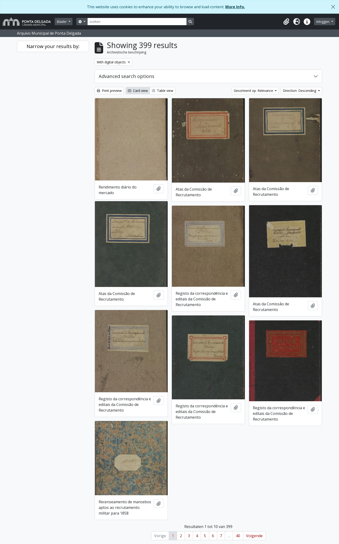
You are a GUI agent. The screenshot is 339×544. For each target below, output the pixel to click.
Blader (62, 21)
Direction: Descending (300, 90)
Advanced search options (126, 76)
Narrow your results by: (53, 46)
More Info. (235, 6)
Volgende (254, 535)
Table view (162, 90)
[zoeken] (137, 21)
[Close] (333, 6)
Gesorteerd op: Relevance (254, 90)
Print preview (109, 90)
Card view (138, 90)
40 (238, 535)
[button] (286, 21)
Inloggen (323, 21)
